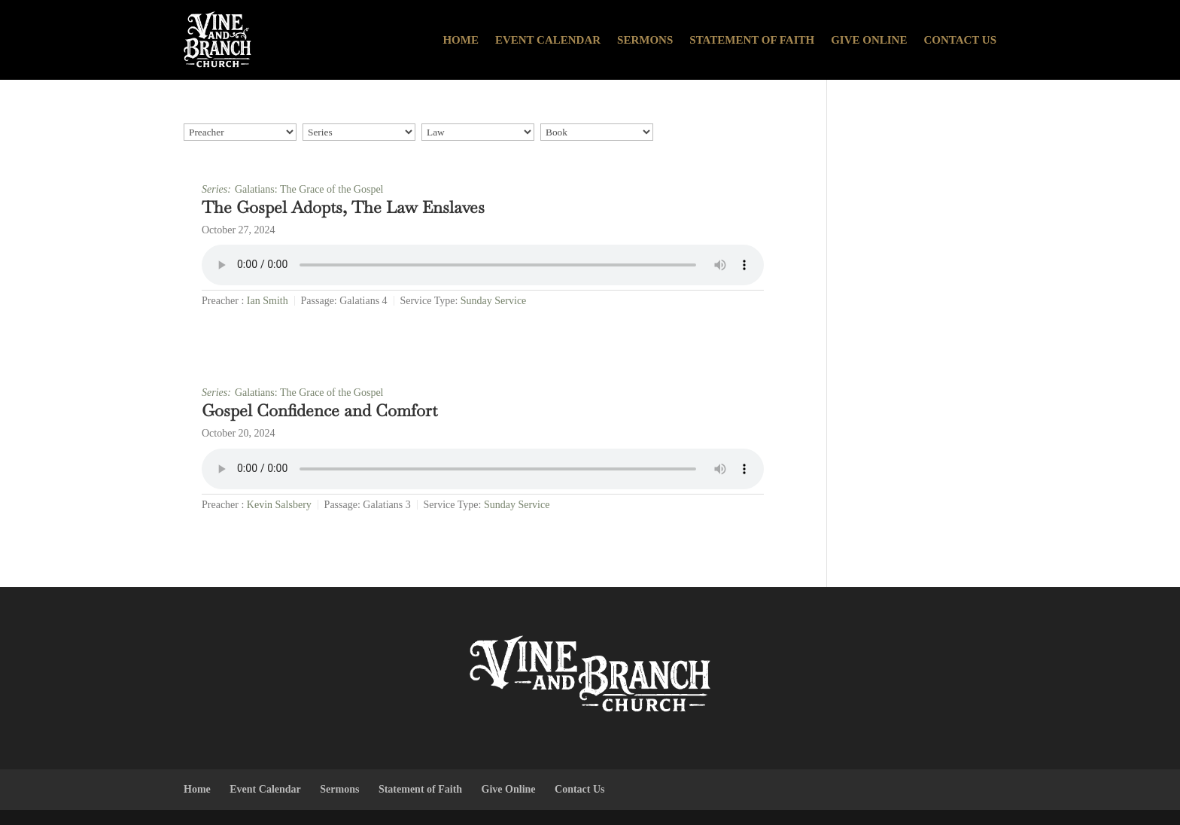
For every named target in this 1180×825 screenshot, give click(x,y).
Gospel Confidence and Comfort (319, 410)
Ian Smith (267, 300)
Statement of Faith (751, 40)
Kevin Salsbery (279, 504)
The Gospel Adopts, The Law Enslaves (343, 207)
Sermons (645, 40)
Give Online (869, 40)
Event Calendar (548, 40)
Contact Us (959, 40)
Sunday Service (493, 300)
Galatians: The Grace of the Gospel (309, 189)
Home (460, 40)
